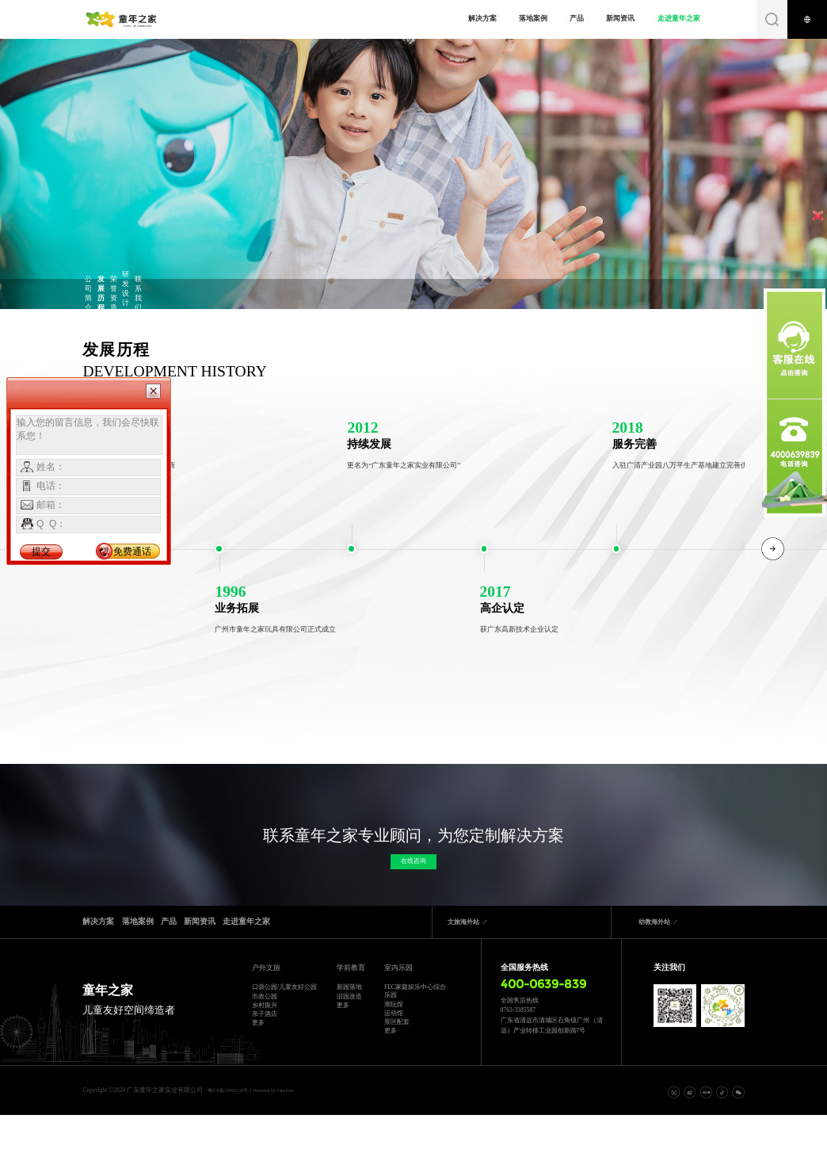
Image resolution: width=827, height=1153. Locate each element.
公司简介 (119, 293)
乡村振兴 (264, 1034)
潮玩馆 (393, 1020)
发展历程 (200, 293)
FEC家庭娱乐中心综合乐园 (412, 1002)
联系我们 (443, 293)
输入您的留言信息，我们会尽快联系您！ (89, 435)
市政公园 (264, 1020)
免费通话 (132, 551)
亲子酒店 (264, 1049)
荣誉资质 (282, 293)
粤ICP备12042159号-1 (236, 1127)
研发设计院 (362, 293)
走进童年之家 (670, 18)
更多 (258, 1063)
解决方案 (473, 18)
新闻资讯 (612, 18)
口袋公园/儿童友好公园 (281, 1002)
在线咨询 (413, 868)
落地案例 (524, 18)
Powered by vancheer (292, 1127)
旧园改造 (347, 1012)
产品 (568, 18)
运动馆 (393, 1034)
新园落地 (347, 998)
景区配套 (397, 1049)
